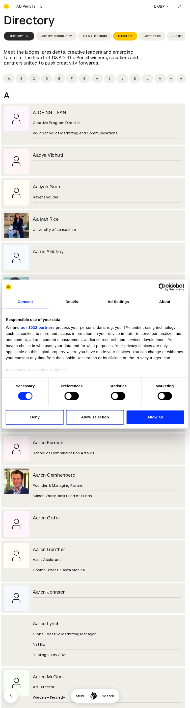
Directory (19, 36)
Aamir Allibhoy (48, 251)
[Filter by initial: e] (59, 78)
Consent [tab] (25, 301)
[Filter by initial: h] (97, 78)
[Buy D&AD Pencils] (29, 6)
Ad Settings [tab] (118, 301)
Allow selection (95, 417)
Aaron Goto (46, 517)
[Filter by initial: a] (9, 78)
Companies (152, 36)
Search (108, 696)
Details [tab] (71, 301)
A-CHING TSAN (49, 112)
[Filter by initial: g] (84, 78)
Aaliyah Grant (47, 186)
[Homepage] (93, 696)
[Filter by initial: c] (34, 78)
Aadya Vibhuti (48, 155)
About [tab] (164, 301)
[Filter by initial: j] (122, 78)
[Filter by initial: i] (109, 78)
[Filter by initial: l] (147, 78)
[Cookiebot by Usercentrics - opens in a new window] (162, 287)
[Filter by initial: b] (21, 78)
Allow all (155, 417)
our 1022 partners (38, 327)
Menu (81, 696)
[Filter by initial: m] (160, 78)
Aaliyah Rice (46, 219)
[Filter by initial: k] (135, 78)
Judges (177, 36)
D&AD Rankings (95, 36)
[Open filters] (11, 696)
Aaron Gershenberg (54, 475)
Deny (35, 417)
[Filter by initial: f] (72, 78)
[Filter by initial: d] (46, 78)
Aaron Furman (48, 442)
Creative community (56, 36)
